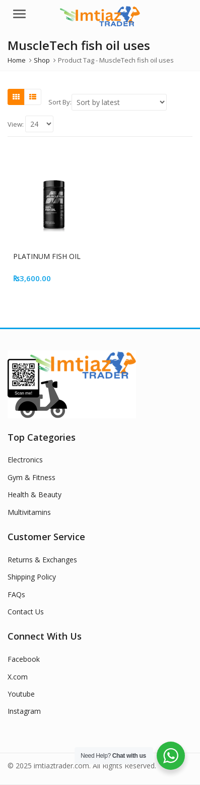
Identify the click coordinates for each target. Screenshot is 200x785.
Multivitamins (29, 512)
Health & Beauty (34, 494)
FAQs (16, 594)
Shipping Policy (32, 577)
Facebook (24, 659)
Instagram (24, 711)
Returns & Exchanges (42, 559)
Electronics (25, 459)
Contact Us (26, 611)
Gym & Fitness (31, 477)
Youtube (21, 694)
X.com (18, 677)
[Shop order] (119, 102)
